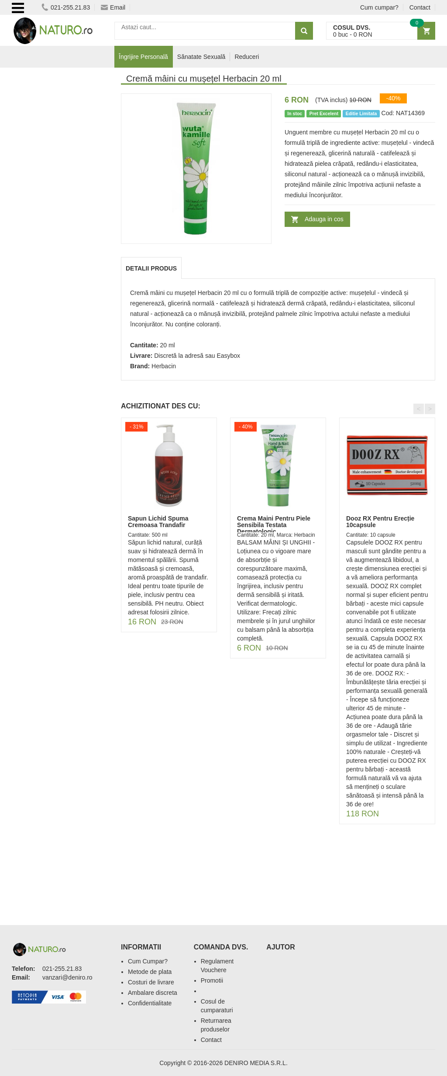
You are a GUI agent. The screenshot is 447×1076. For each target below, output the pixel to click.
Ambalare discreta (152, 992)
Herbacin (163, 366)
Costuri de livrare (151, 982)
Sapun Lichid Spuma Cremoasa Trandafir (158, 521)
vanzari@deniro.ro (67, 977)
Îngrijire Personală (143, 56)
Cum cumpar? (379, 7)
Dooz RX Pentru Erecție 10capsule (380, 521)
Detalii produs (151, 268)
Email (113, 7)
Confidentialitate (150, 1003)
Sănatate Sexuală (201, 56)
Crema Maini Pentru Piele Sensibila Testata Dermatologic (273, 525)
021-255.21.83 (65, 7)
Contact (419, 7)
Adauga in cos (324, 219)
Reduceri (246, 56)
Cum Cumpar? (148, 961)
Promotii (212, 980)
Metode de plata (150, 971)
